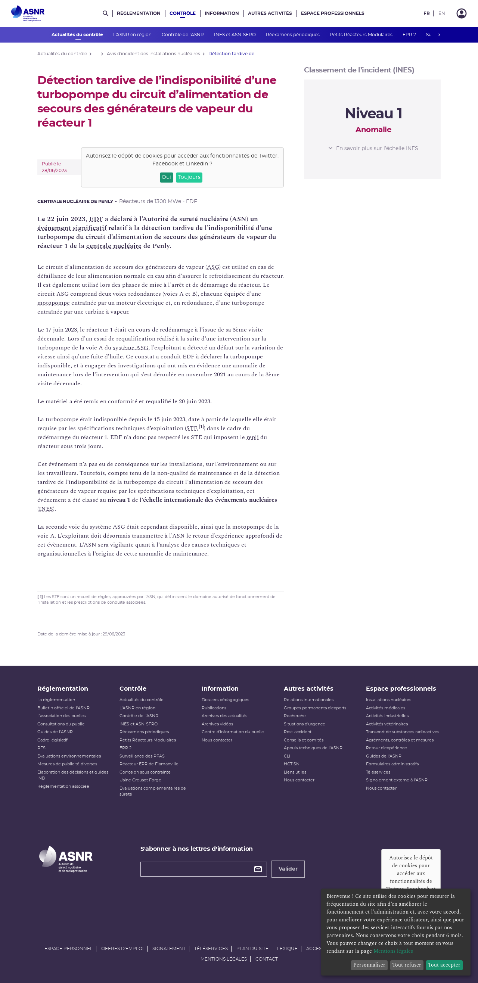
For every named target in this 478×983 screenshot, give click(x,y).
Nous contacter (217, 740)
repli (252, 437)
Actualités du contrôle (78, 34)
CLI (287, 756)
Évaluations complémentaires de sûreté (153, 791)
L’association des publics (61, 716)
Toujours (189, 177)
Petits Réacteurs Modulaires (362, 34)
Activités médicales (385, 708)
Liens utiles (295, 772)
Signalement (169, 948)
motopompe (53, 302)
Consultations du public (60, 724)
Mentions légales (224, 959)
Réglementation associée (63, 786)
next (439, 35)
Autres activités (270, 13)
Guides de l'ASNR (55, 732)
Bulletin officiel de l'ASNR (63, 708)
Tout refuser (406, 965)
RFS (41, 748)
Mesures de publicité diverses (67, 764)
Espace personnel (68, 948)
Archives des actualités (224, 716)
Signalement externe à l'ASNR (397, 780)
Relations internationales (308, 700)
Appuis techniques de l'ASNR (313, 748)
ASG (213, 266)
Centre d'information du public (233, 732)
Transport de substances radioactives (402, 732)
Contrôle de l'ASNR (183, 34)
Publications (214, 708)
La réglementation (56, 700)
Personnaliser (369, 965)
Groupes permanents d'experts (315, 708)
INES (46, 508)
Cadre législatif (52, 740)
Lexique (287, 948)
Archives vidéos (217, 724)
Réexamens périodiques (293, 34)
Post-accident (297, 732)
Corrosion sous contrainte (145, 772)
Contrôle (183, 13)
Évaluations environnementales (69, 756)
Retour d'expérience (386, 748)
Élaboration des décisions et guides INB (72, 775)
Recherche (295, 716)
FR (426, 13)
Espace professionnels (332, 13)
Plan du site (252, 948)
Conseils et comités (303, 740)
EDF (96, 219)
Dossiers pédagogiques (225, 700)
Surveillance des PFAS (142, 756)
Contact (266, 959)
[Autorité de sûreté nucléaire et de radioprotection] (27, 13)
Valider (288, 869)
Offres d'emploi (122, 948)
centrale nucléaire (114, 246)
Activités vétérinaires (387, 724)
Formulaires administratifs (392, 764)
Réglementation (139, 13)
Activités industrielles (387, 716)
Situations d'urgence (304, 724)
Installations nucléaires (388, 700)
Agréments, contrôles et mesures (400, 740)
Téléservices (378, 772)
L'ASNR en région (133, 34)
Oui (166, 177)
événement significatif (71, 228)
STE (192, 428)
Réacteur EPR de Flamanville (149, 764)
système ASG (130, 347)
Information (222, 13)
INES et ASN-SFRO (235, 34)
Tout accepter (444, 965)
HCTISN (291, 764)
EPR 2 (410, 34)
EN (441, 13)
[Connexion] (461, 13)
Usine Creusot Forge (140, 780)
